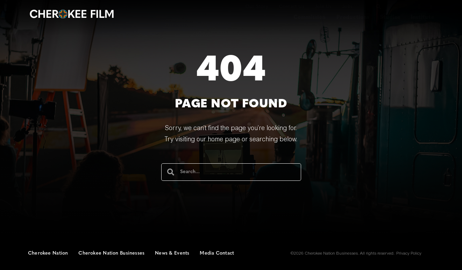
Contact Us (291, 6)
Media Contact (217, 253)
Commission (309, 17)
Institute (422, 17)
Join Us (323, 6)
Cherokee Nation (48, 253)
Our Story (256, 6)
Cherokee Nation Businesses (111, 253)
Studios (390, 17)
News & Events (172, 253)
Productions (352, 17)
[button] (378, 7)
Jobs (347, 6)
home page (224, 140)
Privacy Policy (408, 253)
